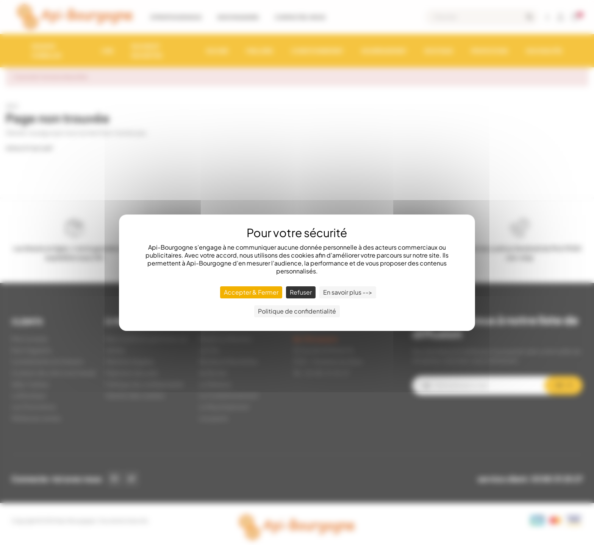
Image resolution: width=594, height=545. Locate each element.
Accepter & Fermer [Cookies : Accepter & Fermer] (251, 292)
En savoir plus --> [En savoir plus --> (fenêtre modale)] (347, 292)
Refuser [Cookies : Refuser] (301, 292)
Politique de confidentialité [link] (297, 311)
